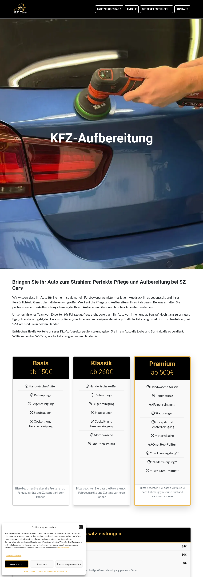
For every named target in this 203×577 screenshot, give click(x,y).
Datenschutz (63, 547)
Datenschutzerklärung (46, 571)
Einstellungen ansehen (69, 564)
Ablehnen (42, 564)
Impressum (62, 571)
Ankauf (132, 9)
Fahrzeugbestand (109, 9)
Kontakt (182, 9)
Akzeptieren (16, 564)
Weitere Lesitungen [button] (155, 9)
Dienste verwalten (13, 555)
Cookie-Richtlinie (28, 571)
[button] (81, 527)
